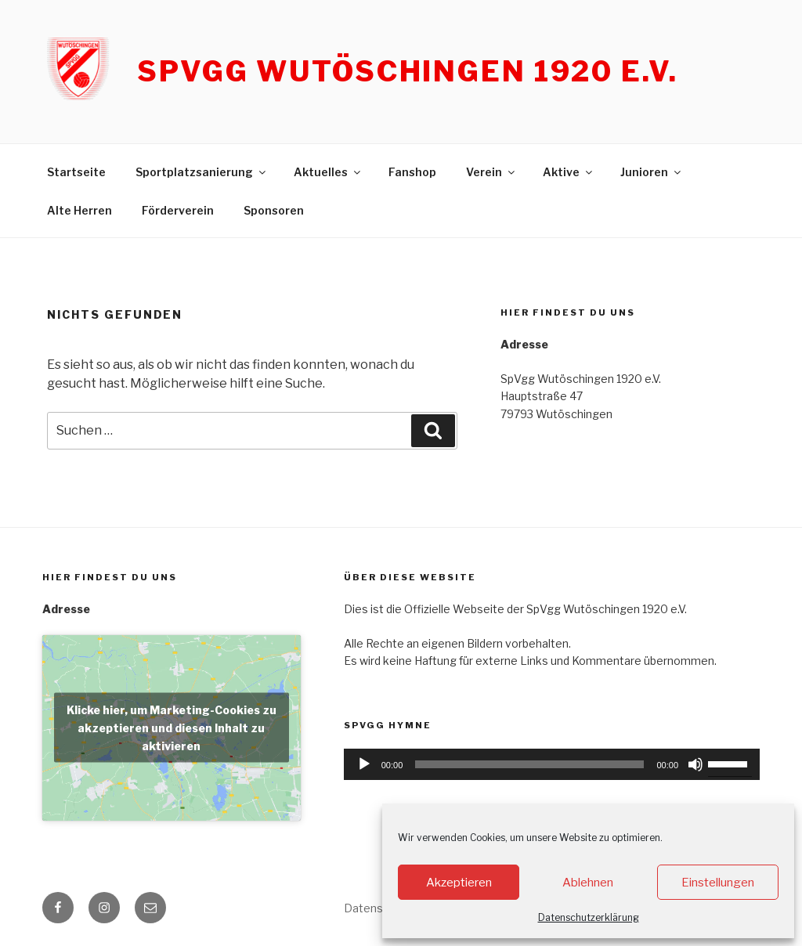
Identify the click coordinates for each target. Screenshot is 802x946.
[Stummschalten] (695, 764)
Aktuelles (328, 172)
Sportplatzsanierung (201, 172)
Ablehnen (587, 883)
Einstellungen (717, 883)
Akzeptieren (459, 883)
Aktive (568, 172)
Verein (491, 172)
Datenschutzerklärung (588, 917)
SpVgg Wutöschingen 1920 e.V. (407, 71)
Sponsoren (274, 210)
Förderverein (178, 210)
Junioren (651, 172)
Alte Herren (79, 210)
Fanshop (412, 172)
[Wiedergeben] (364, 764)
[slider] (529, 764)
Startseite (76, 172)
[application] (552, 764)
